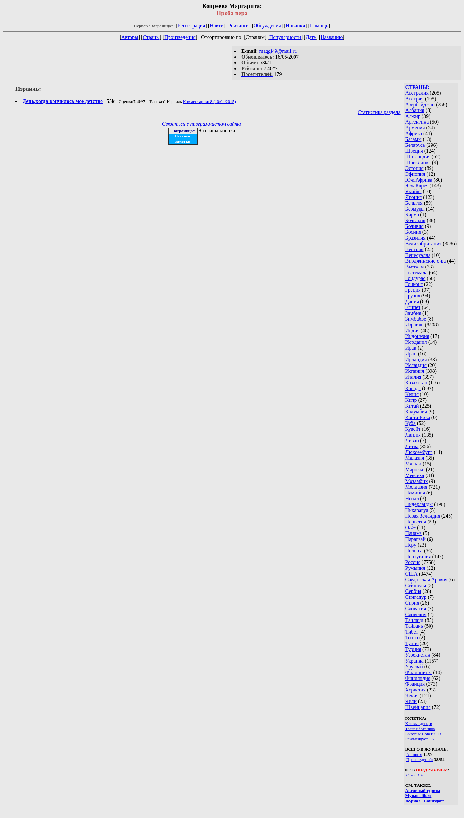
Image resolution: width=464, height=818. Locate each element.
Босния (413, 232)
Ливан (412, 440)
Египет (413, 307)
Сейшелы (415, 585)
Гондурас (415, 278)
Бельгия (414, 203)
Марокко (415, 469)
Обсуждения (267, 25)
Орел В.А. (415, 775)
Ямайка (413, 191)
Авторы (129, 37)
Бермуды (415, 209)
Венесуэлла (417, 255)
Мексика (414, 475)
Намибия (415, 492)
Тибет (411, 632)
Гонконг (414, 284)
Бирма (412, 214)
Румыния (415, 568)
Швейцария (418, 707)
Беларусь (415, 145)
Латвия (413, 434)
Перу (410, 545)
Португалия (418, 556)
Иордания (416, 342)
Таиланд (414, 620)
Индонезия (417, 336)
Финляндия (417, 678)
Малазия (414, 458)
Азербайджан (420, 104)
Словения (416, 614)
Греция (413, 290)
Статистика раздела (379, 112)
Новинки (295, 25)
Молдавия (416, 487)
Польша (414, 550)
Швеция (414, 151)
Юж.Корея (417, 185)
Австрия (414, 98)
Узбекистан (417, 655)
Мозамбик (416, 481)
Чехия (412, 695)
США (411, 574)
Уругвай (414, 666)
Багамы (413, 139)
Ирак (410, 348)
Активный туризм (422, 790)
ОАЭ (410, 527)
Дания (412, 301)
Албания (414, 110)
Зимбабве (415, 319)
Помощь (319, 25)
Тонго (411, 637)
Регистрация (191, 25)
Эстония (414, 168)
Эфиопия (415, 174)
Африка (413, 133)
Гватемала (416, 272)
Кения (412, 394)
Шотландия (417, 156)
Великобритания (423, 243)
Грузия (412, 295)
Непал (412, 498)
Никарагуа (416, 510)
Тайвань (414, 626)
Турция (413, 649)
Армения (415, 127)
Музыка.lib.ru (418, 795)
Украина (414, 660)
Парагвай (415, 539)
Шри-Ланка (418, 162)
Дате (311, 37)
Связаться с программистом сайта (201, 124)
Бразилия (415, 237)
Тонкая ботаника (420, 728)
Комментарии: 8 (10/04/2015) (209, 101)
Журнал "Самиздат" (424, 800)
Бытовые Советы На (423, 733)
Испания (414, 371)
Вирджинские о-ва (425, 261)
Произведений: (419, 759)
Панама (413, 533)
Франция (415, 684)
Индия (412, 330)
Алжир (413, 116)
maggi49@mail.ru (278, 51)
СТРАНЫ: (417, 87)
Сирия (412, 603)
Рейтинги (238, 25)
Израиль (414, 324)
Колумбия (416, 411)
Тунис (412, 643)
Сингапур (416, 597)
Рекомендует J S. (420, 739)
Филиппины (418, 672)
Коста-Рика (417, 417)
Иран (411, 353)
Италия (413, 377)
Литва (412, 446)
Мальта (413, 463)
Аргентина (417, 122)
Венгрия (414, 249)
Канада (413, 388)
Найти (217, 25)
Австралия (417, 93)
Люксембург (419, 452)
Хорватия (415, 689)
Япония (413, 197)
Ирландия (416, 359)
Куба (410, 423)
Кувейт (413, 429)
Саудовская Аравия (426, 579)
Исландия (416, 365)
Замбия (413, 313)
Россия (412, 562)
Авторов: (414, 754)
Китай (412, 406)
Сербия (413, 591)
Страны (151, 37)
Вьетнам (414, 266)
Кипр (411, 400)
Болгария (415, 220)
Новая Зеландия (422, 516)
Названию (332, 37)
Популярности (285, 37)
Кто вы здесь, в (418, 723)
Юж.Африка (418, 180)
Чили (411, 701)
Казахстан (416, 382)
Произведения (180, 37)
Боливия (414, 226)
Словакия (415, 608)
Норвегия (415, 521)
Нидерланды (419, 504)
